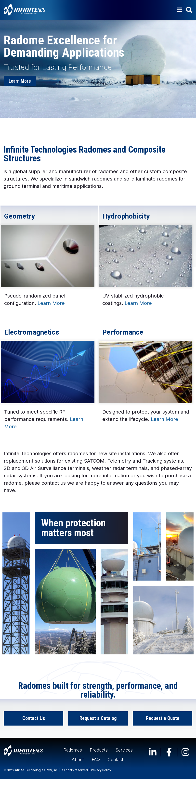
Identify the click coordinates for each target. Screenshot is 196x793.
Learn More (51, 303)
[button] (171, 120)
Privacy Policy (101, 784)
